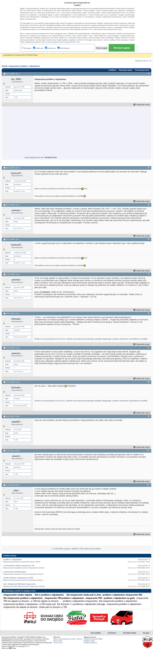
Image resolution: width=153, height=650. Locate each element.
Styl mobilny (96, 633)
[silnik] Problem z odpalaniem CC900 (18, 578)
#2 (149, 168)
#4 (149, 239)
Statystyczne (50, 48)
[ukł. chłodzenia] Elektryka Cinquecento (19, 584)
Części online (57, 641)
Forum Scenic (58, 643)
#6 (149, 313)
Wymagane (26, 48)
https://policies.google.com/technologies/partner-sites (61, 42)
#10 (148, 450)
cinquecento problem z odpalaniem (24, 66)
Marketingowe (63, 48)
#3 (149, 205)
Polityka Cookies (89, 641)
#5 (149, 274)
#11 (148, 485)
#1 (149, 74)
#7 (149, 348)
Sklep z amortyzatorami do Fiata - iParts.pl (67, 639)
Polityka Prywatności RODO (93, 639)
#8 (149, 382)
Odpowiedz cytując (142, 105)
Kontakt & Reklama (90, 643)
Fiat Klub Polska (129, 633)
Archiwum (112, 633)
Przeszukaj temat (142, 70)
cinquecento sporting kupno (14, 572)
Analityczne (38, 48)
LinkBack (112, 70)
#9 (149, 416)
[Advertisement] (32, 137)
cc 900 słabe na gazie (61, 548)
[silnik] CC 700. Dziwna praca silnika (86, 548)
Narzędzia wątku (125, 70)
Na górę (146, 633)
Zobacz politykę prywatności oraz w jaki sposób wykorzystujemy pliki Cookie (96, 29)
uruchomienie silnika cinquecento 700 (18, 565)
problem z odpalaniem (12, 559)
